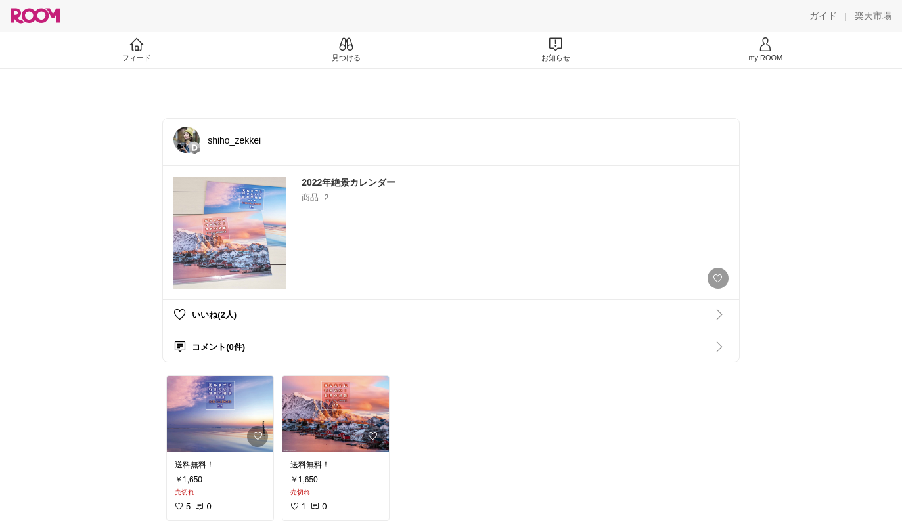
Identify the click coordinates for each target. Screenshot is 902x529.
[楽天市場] (873, 16)
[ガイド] (823, 16)
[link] (220, 414)
